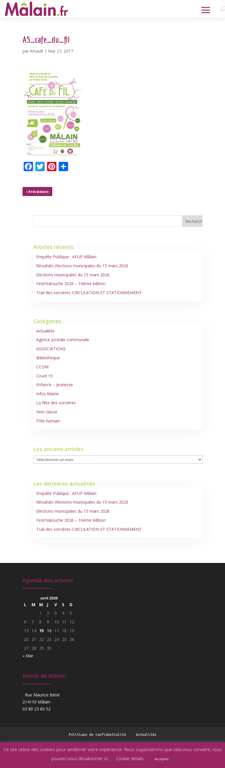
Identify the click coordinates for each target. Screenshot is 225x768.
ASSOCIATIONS (51, 348)
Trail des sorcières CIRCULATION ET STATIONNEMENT (89, 292)
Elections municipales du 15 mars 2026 (73, 275)
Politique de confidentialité (97, 734)
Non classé (46, 412)
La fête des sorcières (56, 402)
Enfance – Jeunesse (54, 384)
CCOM (42, 367)
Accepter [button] (162, 759)
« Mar (27, 655)
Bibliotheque (48, 357)
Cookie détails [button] (130, 758)
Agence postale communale (62, 339)
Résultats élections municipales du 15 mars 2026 (82, 265)
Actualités (45, 331)
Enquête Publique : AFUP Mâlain (66, 256)
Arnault (36, 51)
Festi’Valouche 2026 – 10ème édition (70, 283)
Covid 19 (44, 376)
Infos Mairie (47, 393)
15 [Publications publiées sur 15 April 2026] (41, 630)
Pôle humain (48, 421)
